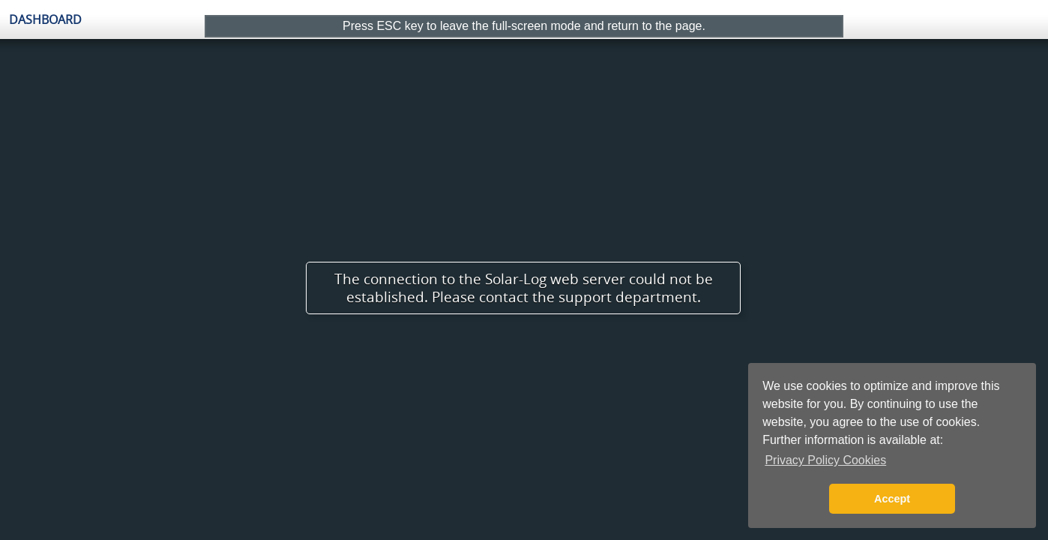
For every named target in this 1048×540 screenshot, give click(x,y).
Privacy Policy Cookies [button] (825, 460)
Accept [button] (892, 499)
